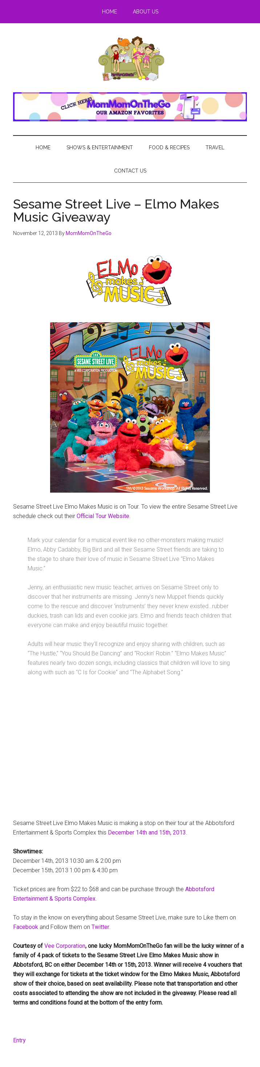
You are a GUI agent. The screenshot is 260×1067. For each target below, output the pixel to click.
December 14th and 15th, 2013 (147, 832)
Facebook (25, 926)
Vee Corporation (64, 945)
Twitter (100, 926)
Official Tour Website (103, 516)
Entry (19, 1040)
